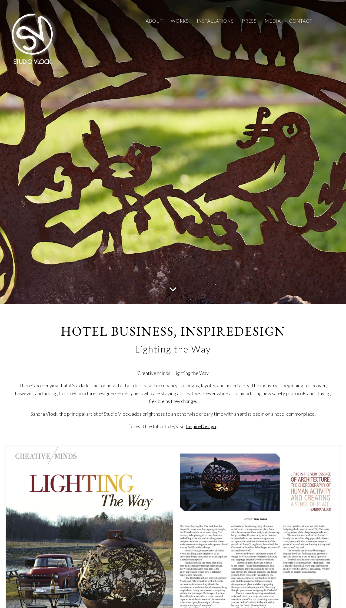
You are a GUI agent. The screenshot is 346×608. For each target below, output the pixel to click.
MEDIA (273, 21)
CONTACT (300, 21)
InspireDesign (201, 426)
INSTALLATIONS (215, 21)
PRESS (249, 21)
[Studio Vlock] (32, 38)
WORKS (180, 21)
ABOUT (154, 21)
